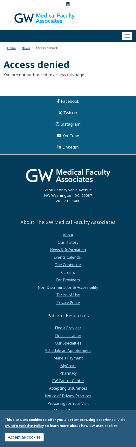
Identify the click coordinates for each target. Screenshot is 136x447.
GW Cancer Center (68, 380)
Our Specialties (68, 343)
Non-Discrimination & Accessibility (68, 287)
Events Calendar (68, 257)
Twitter (70, 112)
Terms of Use (68, 294)
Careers (68, 272)
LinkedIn (70, 147)
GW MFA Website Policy (24, 427)
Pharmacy (68, 373)
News (26, 48)
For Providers (68, 280)
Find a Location (68, 335)
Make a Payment (68, 358)
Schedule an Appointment (68, 350)
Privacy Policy (68, 302)
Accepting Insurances (68, 388)
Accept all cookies (24, 438)
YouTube (71, 135)
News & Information (68, 249)
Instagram (70, 124)
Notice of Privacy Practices (68, 395)
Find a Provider (68, 327)
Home (11, 48)
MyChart (68, 365)
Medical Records (68, 410)
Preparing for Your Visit (68, 403)
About (68, 234)
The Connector (68, 264)
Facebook (70, 101)
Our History (68, 242)
